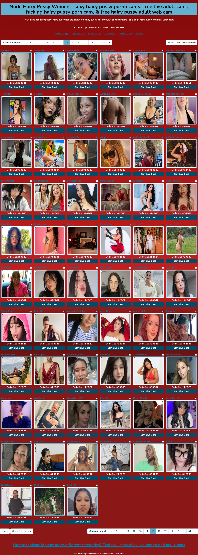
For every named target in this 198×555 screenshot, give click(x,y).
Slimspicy (6, 386)
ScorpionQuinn (75, 344)
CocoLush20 (172, 218)
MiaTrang (39, 470)
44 (103, 42)
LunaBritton (40, 134)
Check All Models (12, 42)
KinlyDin (104, 386)
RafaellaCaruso (174, 134)
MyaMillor (6, 218)
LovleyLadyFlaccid (175, 50)
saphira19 (6, 260)
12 (48, 42)
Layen (169, 428)
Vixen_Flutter (8, 302)
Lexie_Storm (73, 50)
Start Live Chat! (16, 85)
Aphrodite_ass (74, 428)
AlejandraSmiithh (76, 302)
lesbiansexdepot (62, 34)
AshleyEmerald (108, 92)
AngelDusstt (172, 386)
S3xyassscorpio (75, 92)
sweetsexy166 (8, 344)
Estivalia (170, 302)
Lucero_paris (41, 260)
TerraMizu (6, 92)
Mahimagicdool (141, 134)
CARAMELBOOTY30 (143, 428)
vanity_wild (139, 302)
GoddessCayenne (175, 92)
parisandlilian (41, 176)
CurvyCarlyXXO (75, 386)
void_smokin (73, 260)
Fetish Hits (126, 550)
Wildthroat (39, 386)
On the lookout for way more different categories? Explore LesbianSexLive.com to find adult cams (99, 528)
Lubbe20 (71, 470)
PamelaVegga (107, 176)
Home (170, 42)
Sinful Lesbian (94, 34)
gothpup (38, 92)
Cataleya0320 (173, 176)
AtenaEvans (139, 50)
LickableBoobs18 (142, 92)
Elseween (105, 344)
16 (73, 42)
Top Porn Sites (78, 34)
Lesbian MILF (110, 34)
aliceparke (138, 176)
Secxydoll (6, 50)
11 (42, 42)
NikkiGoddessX (174, 344)
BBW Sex (139, 34)
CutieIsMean (7, 134)
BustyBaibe (7, 470)
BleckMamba (7, 176)
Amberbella (73, 134)
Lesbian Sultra (125, 34)
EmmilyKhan (106, 218)
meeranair (39, 428)
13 (54, 42)
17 (79, 42)
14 (60, 42)
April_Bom (105, 302)
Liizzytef (137, 218)
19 (91, 42)
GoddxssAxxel (107, 50)
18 (85, 42)
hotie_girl (39, 344)
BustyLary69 (7, 428)
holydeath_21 (74, 176)
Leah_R (38, 302)
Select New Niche (186, 42)
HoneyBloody (140, 386)
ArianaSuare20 (140, 344)
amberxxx (39, 50)
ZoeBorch (72, 218)
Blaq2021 (104, 134)
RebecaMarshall (108, 428)
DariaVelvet (106, 260)
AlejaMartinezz (140, 260)
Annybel (170, 260)
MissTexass (40, 218)
